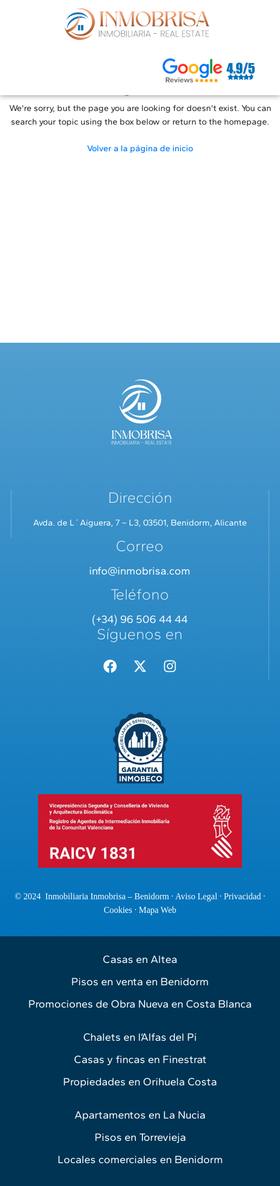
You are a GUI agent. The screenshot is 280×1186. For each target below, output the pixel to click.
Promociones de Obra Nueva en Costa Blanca (140, 1003)
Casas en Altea (140, 959)
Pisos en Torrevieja (140, 1137)
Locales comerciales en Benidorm (140, 1159)
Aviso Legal (196, 896)
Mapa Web (157, 910)
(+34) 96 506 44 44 (140, 619)
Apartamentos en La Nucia (140, 1114)
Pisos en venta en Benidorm (140, 981)
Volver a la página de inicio (140, 148)
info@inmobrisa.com (139, 570)
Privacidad (242, 896)
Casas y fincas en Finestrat (140, 1059)
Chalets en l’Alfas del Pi (140, 1036)
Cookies (118, 910)
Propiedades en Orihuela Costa (140, 1081)
